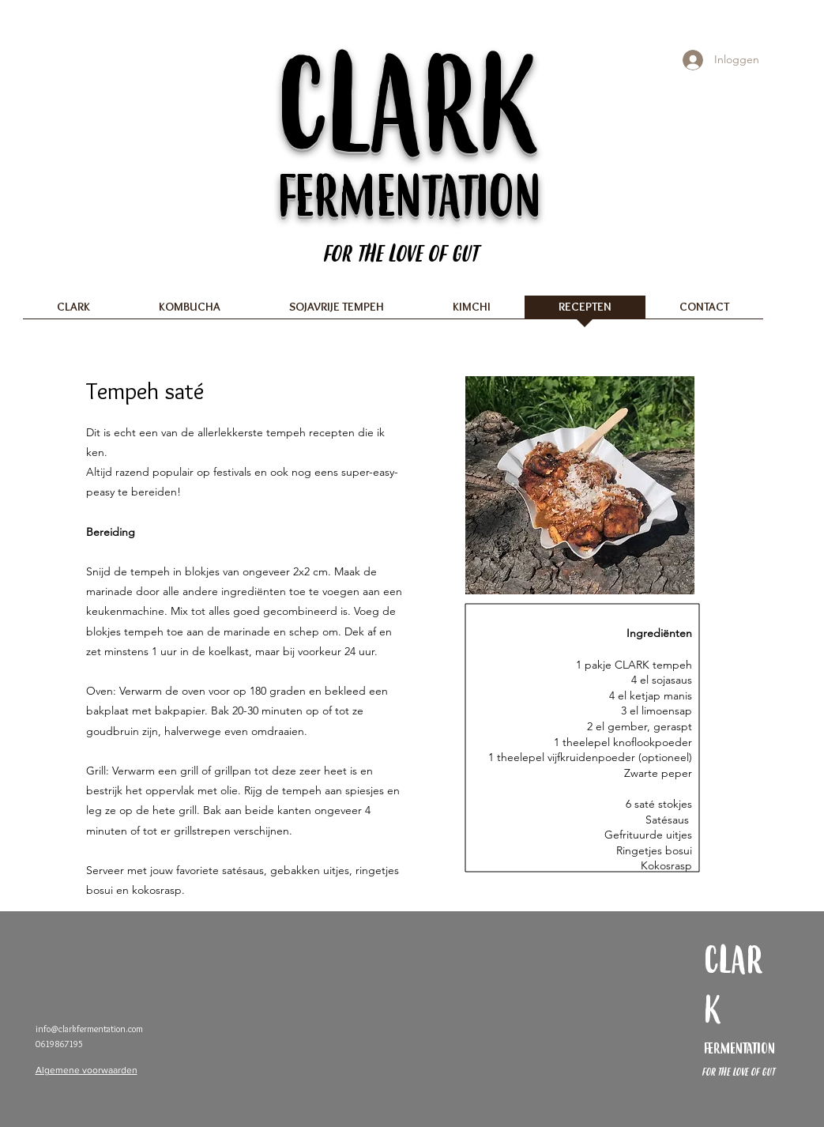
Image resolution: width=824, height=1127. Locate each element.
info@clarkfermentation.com (89, 1029)
